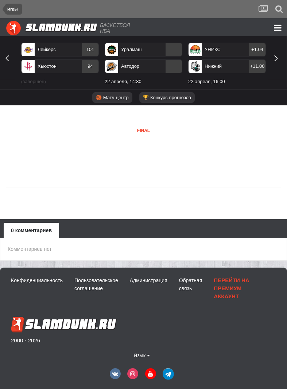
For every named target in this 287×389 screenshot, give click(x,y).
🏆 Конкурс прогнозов (167, 97)
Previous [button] (10, 66)
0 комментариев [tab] (31, 230)
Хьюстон (47, 66)
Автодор (130, 66)
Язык (141, 355)
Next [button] (279, 66)
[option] (60, 65)
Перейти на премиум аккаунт (231, 288)
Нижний (213, 66)
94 (90, 66)
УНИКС (213, 49)
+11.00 (257, 66)
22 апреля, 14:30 (123, 81)
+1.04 (257, 49)
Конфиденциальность (37, 280)
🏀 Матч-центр (112, 97)
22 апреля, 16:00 (206, 81)
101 (90, 49)
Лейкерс (47, 49)
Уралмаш (131, 49)
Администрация (148, 280)
